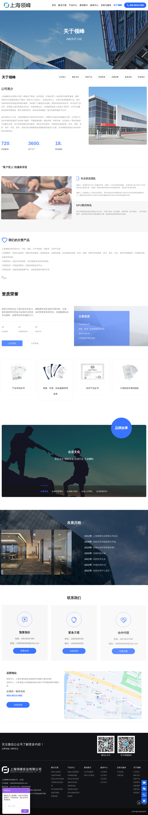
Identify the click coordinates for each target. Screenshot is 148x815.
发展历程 (128, 77)
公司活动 (103, 782)
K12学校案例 (88, 772)
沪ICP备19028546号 (138, 811)
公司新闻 (103, 772)
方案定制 (120, 775)
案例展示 (84, 5)
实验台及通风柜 (73, 772)
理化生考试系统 (73, 779)
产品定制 (120, 772)
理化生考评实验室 (57, 779)
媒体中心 (94, 5)
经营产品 (88, 77)
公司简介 (62, 77)
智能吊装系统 (72, 782)
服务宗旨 (75, 77)
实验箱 (70, 796)
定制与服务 (106, 5)
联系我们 (141, 77)
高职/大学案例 (89, 775)
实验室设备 (72, 786)
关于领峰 (118, 5)
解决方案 (62, 5)
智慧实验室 (55, 793)
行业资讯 (103, 775)
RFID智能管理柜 (57, 789)
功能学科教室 (56, 775)
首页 (54, 5)
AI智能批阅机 (72, 775)
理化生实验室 (56, 772)
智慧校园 (54, 796)
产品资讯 (103, 779)
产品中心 (73, 5)
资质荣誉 (101, 77)
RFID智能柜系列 (73, 793)
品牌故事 (115, 77)
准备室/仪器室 (73, 789)
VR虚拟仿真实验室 (57, 784)
